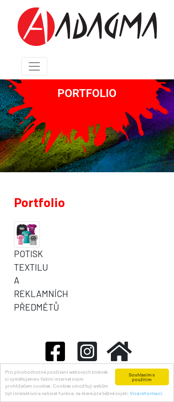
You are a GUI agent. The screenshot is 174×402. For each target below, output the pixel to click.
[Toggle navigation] (34, 66)
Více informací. (146, 393)
